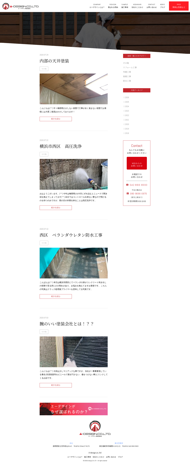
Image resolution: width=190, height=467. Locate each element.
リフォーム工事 (130, 67)
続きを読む (55, 119)
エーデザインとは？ (74, 457)
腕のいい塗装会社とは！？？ (67, 324)
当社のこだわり (98, 457)
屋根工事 (127, 76)
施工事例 (87, 457)
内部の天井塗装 (54, 61)
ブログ (120, 457)
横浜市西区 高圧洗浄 (61, 146)
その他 (43, 69)
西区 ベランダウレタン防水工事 (71, 235)
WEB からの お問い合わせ (137, 164)
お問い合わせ (111, 457)
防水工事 (127, 81)
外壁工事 (127, 72)
